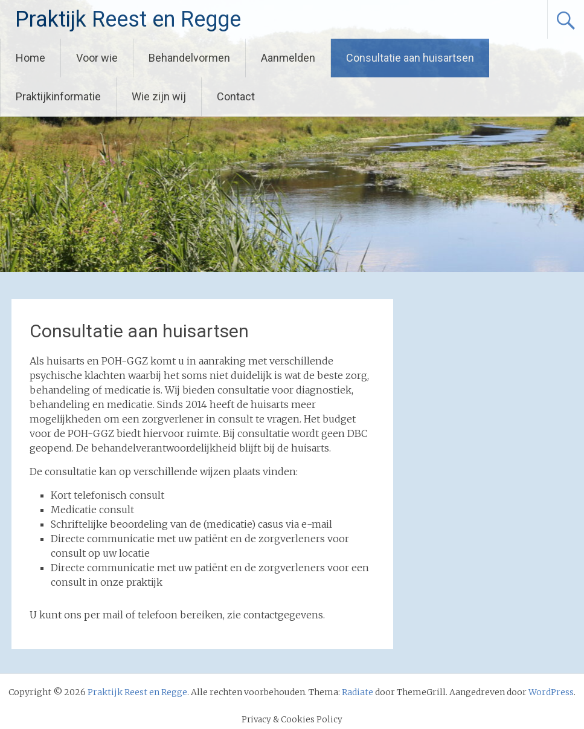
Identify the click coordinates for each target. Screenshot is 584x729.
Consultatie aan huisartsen (410, 57)
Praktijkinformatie (58, 96)
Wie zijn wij (159, 96)
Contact (236, 96)
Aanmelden (288, 57)
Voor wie (97, 57)
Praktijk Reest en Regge (128, 19)
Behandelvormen (189, 57)
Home (30, 57)
